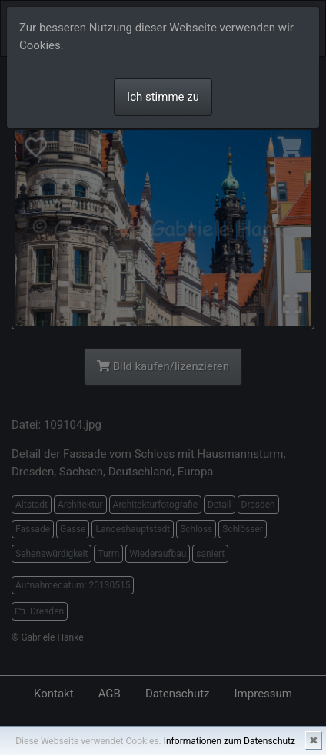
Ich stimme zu (163, 97)
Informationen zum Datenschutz (229, 741)
